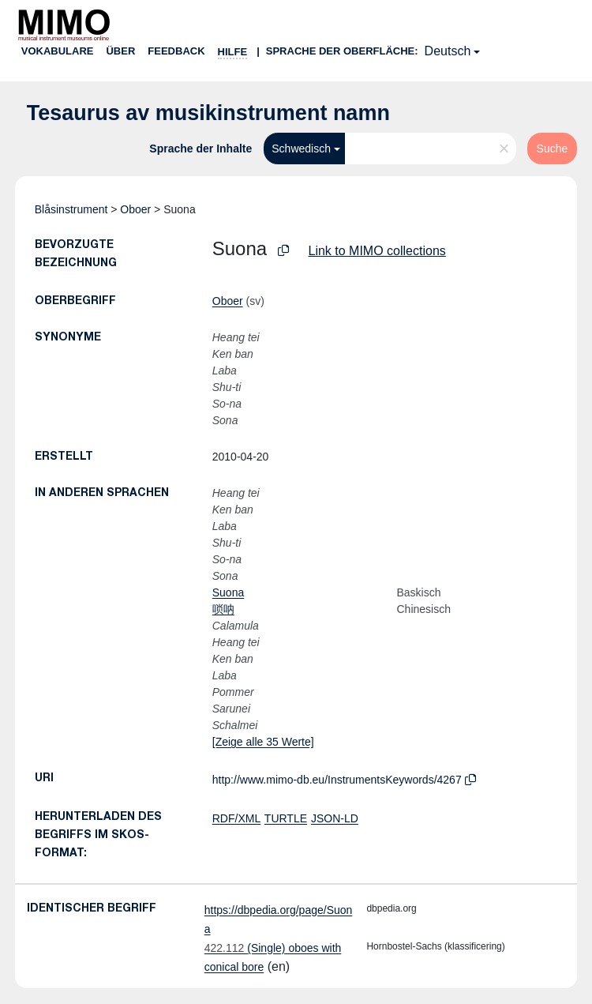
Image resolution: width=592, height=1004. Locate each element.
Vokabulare (57, 51)
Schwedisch (301, 148)
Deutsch (448, 51)
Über (120, 51)
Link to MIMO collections (377, 251)
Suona (228, 592)
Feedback (176, 51)
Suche (552, 148)
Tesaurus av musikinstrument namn (208, 113)
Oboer (135, 209)
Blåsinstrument (71, 209)
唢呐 (223, 609)
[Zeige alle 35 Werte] (263, 741)
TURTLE (285, 818)
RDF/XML (236, 818)
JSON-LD (334, 818)
